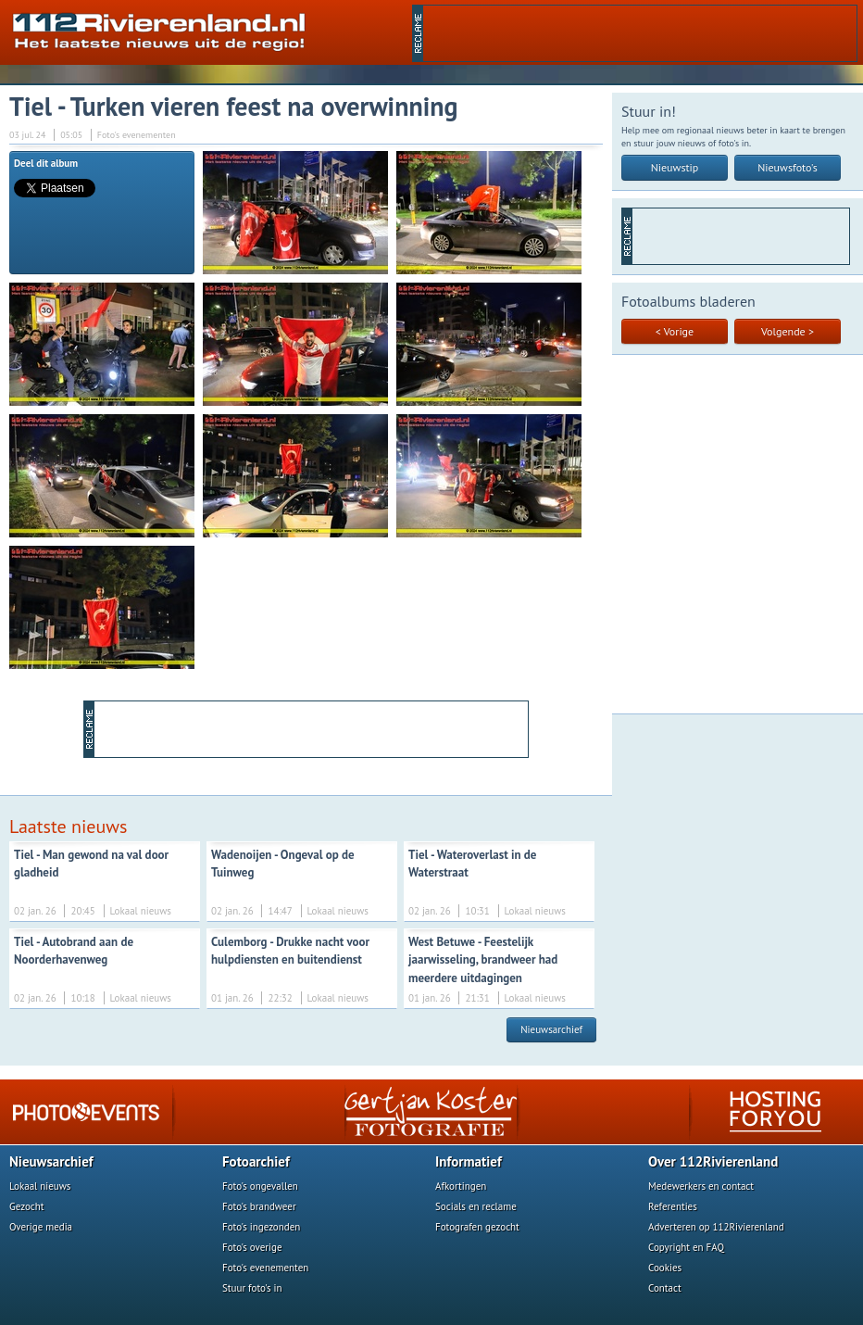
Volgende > (787, 331)
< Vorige (675, 331)
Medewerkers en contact (701, 1186)
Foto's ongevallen (260, 1186)
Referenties (672, 1206)
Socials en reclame (476, 1206)
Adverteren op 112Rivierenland (716, 1226)
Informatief (468, 1161)
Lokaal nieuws (39, 1186)
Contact (665, 1287)
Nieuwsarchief (551, 1029)
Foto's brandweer (259, 1206)
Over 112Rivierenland (713, 1161)
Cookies (665, 1267)
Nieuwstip (675, 167)
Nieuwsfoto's (787, 167)
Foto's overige (252, 1247)
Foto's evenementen (265, 1267)
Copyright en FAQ (686, 1247)
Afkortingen (460, 1186)
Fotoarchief (256, 1161)
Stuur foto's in (252, 1287)
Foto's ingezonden (261, 1226)
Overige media (40, 1226)
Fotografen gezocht (477, 1226)
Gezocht (26, 1206)
